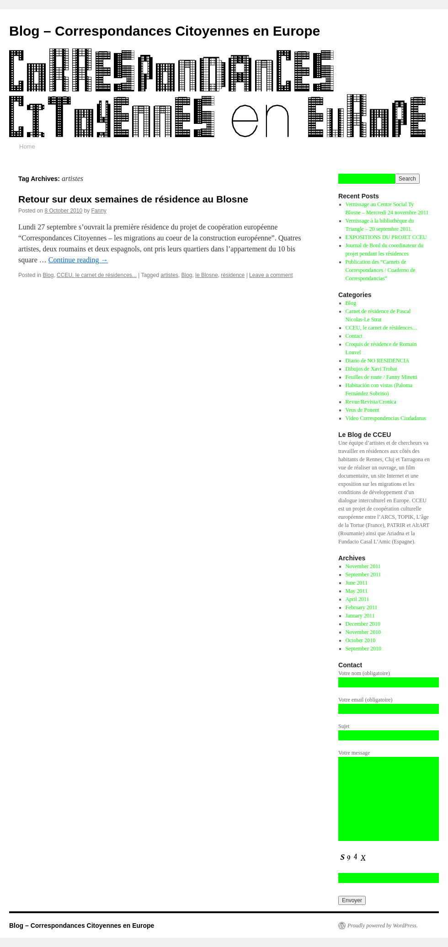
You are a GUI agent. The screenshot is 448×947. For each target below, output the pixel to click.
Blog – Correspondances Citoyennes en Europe (164, 30)
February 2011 (362, 607)
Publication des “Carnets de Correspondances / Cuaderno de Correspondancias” (381, 270)
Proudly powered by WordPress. (382, 925)
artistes (169, 275)
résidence (233, 275)
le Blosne (206, 275)
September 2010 (363, 648)
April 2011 (357, 599)
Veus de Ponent (362, 410)
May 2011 (357, 591)
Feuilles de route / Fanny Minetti (382, 377)
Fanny (99, 210)
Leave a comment (271, 275)
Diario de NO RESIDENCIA (378, 360)
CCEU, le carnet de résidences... (97, 275)
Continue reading (78, 260)
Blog (48, 275)
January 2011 (360, 615)
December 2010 (363, 624)
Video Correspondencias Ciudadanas (386, 418)
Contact (354, 336)
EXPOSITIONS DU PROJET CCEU (386, 237)
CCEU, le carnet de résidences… (382, 328)
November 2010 (363, 632)
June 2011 (357, 583)
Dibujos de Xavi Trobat (371, 369)
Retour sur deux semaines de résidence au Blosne (133, 199)
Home (27, 146)
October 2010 (361, 640)
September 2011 (363, 574)
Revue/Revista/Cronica (371, 402)
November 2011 (363, 566)
